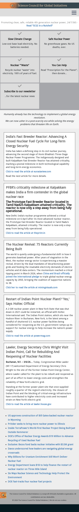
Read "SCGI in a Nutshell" (39, 25)
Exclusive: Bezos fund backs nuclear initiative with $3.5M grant (40, 444)
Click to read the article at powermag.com (28, 335)
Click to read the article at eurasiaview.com (28, 171)
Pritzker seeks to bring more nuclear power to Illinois (36, 424)
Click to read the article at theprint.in (25, 233)
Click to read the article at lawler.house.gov (28, 404)
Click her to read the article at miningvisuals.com (31, 287)
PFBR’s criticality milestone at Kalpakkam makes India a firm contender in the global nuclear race (37, 192)
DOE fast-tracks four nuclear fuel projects (29, 481)
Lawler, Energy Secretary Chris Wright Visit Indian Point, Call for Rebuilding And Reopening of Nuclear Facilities (37, 351)
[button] (74, 12)
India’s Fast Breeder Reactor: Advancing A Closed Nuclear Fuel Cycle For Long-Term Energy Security (36, 141)
